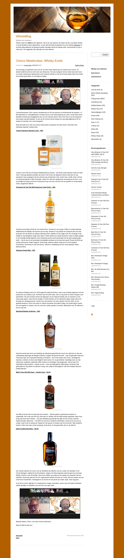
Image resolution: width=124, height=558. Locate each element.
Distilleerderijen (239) (98, 105)
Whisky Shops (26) (97, 136)
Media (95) (94, 129)
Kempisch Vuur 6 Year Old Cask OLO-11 (99, 181)
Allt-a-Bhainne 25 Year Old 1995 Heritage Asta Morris (99, 162)
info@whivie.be (96, 76)
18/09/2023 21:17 (36, 65)
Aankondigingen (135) (98, 112)
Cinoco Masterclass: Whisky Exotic (39, 60)
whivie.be (77, 45)
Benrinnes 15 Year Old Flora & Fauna (98, 242)
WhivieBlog (23, 36)
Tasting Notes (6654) (98, 99)
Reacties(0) (19, 535)
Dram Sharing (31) (97, 119)
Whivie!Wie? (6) (96, 139)
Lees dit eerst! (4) (96, 90)
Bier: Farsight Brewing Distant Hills (98, 287)
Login (93, 306)
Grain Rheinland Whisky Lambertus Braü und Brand (100, 195)
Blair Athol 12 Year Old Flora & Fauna (98, 234)
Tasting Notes (79, 65)
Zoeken (105, 55)
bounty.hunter (27, 65)
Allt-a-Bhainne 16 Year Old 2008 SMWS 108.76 (99, 154)
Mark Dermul (95, 73)
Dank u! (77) (95, 122)
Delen (17, 538)
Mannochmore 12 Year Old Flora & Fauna (99, 211)
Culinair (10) (95, 126)
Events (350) (95, 115)
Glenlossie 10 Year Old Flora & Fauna (98, 219)
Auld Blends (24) (96, 102)
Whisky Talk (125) (97, 109)
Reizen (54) (95, 132)
